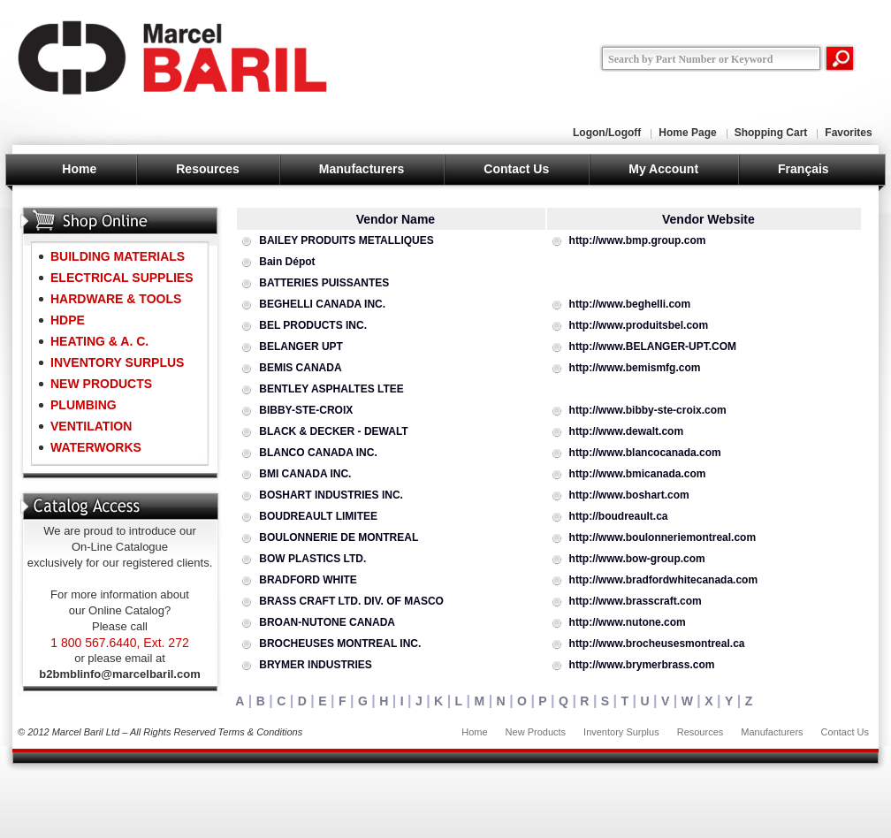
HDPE (67, 320)
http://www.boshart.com (629, 495)
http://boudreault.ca (618, 516)
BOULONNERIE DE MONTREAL (338, 537)
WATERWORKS (95, 447)
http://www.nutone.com (627, 622)
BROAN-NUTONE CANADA (327, 622)
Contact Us (516, 169)
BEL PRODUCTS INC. (313, 325)
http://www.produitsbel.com (639, 325)
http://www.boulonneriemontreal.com (663, 537)
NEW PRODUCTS (101, 384)
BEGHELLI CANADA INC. (322, 304)
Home (79, 169)
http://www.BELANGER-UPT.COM (653, 346)
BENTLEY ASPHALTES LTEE (331, 389)
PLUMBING (83, 405)
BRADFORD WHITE (308, 580)
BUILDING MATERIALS (117, 256)
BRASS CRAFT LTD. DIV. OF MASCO (351, 601)
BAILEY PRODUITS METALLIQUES (346, 240)
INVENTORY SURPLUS (117, 362)
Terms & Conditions (260, 732)
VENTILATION (91, 426)
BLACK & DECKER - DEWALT (333, 431)
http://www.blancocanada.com (645, 452)
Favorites (848, 132)
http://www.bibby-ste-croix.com (648, 410)
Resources (208, 169)
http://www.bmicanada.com (637, 474)
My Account (663, 169)
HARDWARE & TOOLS (115, 299)
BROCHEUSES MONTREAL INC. (340, 643)
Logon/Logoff (607, 132)
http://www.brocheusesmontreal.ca (657, 643)
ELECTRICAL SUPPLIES (122, 277)
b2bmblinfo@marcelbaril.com (119, 674)
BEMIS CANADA (300, 368)
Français (803, 169)
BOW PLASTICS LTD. (312, 558)
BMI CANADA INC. (305, 474)
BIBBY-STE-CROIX (306, 410)
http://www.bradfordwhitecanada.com (663, 580)
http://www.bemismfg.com (635, 368)
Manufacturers (361, 169)
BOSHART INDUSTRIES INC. (331, 495)
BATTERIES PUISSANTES (324, 283)
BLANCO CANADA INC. (318, 452)
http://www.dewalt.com (626, 431)
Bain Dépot (287, 261)
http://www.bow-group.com (637, 558)
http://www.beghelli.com (630, 304)
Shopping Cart (771, 132)
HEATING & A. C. (99, 341)
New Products (536, 732)
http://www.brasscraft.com (635, 601)
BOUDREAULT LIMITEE (318, 516)
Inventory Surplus (621, 732)
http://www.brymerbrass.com (642, 665)
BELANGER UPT (301, 346)
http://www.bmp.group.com (637, 240)
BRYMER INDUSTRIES (315, 665)
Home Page (687, 132)
